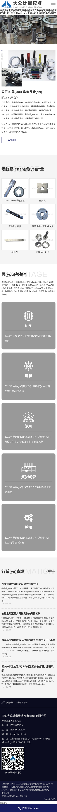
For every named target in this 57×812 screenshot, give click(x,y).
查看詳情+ (13, 140)
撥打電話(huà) (28, 808)
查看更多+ (50, 571)
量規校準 (23, 796)
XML (47, 790)
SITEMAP (6, 793)
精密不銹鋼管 (22, 702)
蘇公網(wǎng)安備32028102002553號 (29, 790)
